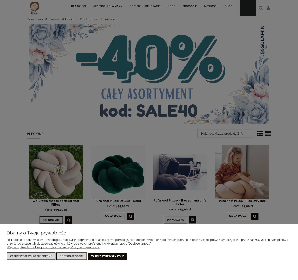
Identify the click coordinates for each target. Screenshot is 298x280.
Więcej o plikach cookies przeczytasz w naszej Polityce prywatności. (53, 247)
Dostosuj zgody (72, 256)
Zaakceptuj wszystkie (107, 256)
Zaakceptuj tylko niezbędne (31, 256)
